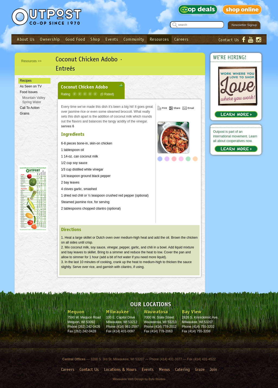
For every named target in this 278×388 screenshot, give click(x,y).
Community (134, 39)
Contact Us (229, 39)
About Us (25, 39)
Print (164, 108)
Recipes (25, 81)
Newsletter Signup (244, 25)
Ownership (50, 39)
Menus (164, 369)
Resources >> (31, 61)
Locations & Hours (120, 369)
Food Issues (28, 92)
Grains (24, 113)
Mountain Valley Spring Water (33, 100)
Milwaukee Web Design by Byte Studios (139, 379)
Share (176, 108)
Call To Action (30, 108)
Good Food (75, 39)
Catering (182, 369)
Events (111, 39)
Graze (200, 369)
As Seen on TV (31, 86)
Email (191, 108)
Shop (95, 39)
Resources (159, 39)
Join (213, 369)
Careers (181, 39)
